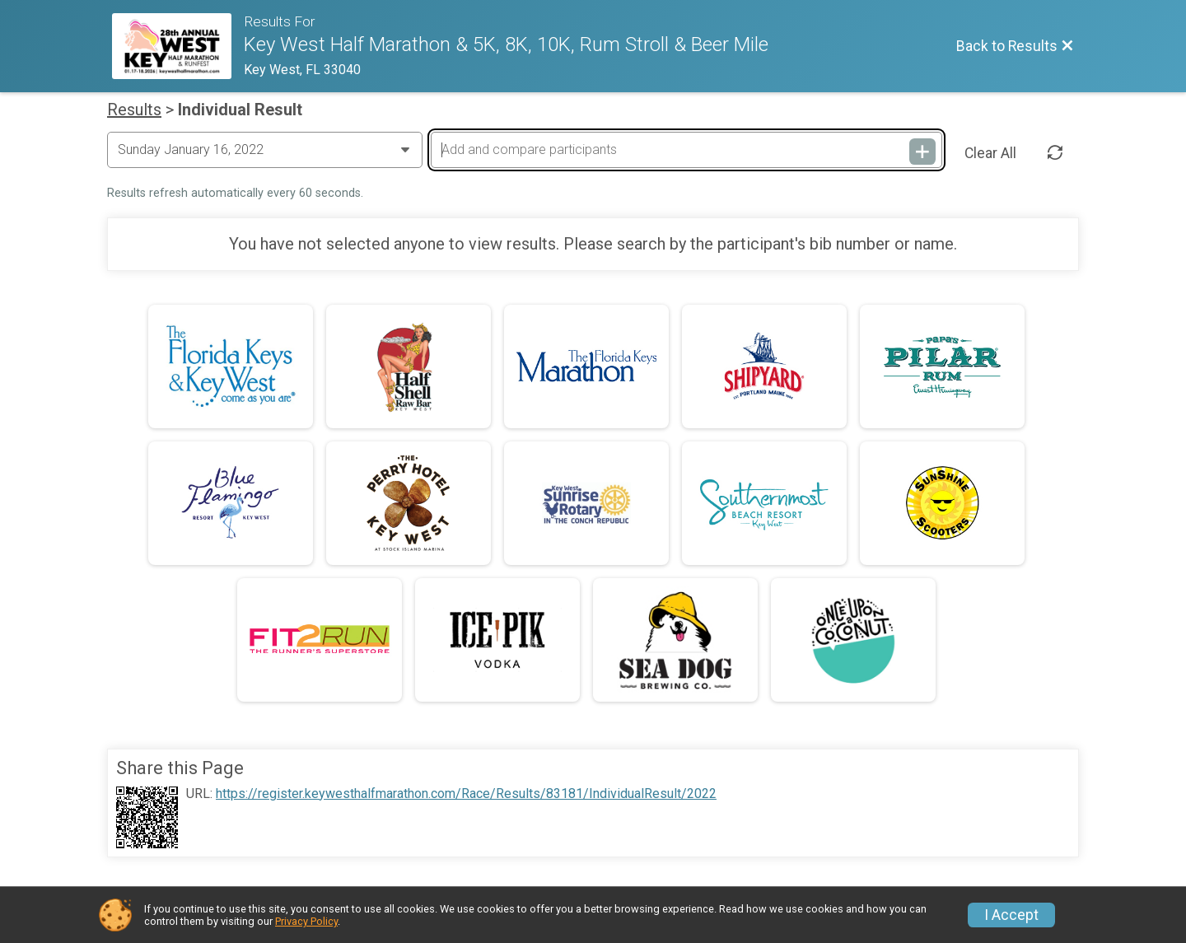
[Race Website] (178, 46)
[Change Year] (265, 150)
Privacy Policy (306, 921)
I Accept (1011, 915)
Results (134, 109)
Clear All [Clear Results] (990, 153)
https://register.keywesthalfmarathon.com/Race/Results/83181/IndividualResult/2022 (466, 794)
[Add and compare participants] (686, 150)
